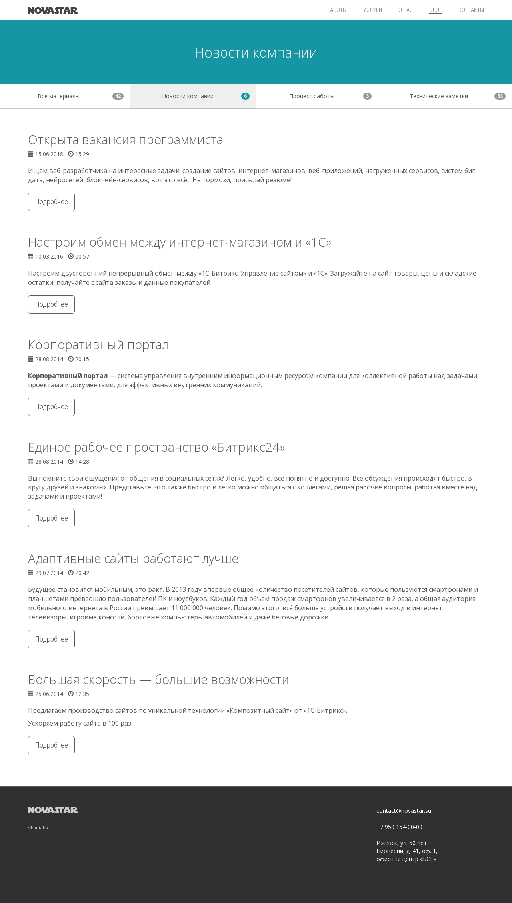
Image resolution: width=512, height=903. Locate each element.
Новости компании (205, 96)
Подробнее (51, 201)
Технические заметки (458, 96)
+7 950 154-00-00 (399, 827)
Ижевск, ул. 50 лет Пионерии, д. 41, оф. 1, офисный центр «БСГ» (407, 851)
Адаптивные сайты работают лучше (133, 558)
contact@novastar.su (403, 811)
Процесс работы (330, 96)
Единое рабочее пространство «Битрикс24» (156, 446)
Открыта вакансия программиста (125, 139)
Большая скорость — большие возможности (158, 679)
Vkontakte (39, 828)
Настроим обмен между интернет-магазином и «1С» (179, 241)
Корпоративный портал (98, 344)
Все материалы (81, 96)
